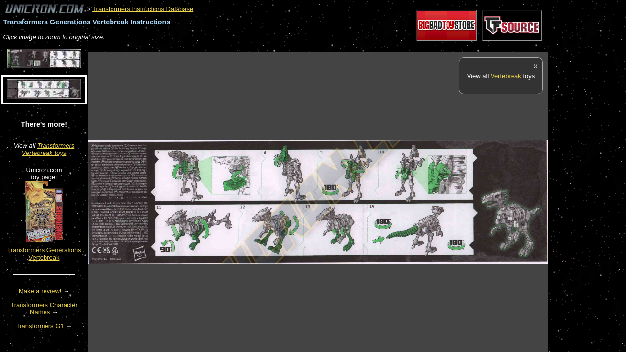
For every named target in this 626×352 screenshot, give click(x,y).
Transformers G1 (40, 326)
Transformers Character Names (44, 308)
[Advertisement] (266, 47)
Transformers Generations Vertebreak (44, 253)
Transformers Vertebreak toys (48, 149)
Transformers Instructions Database (142, 8)
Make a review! (40, 291)
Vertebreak (506, 76)
